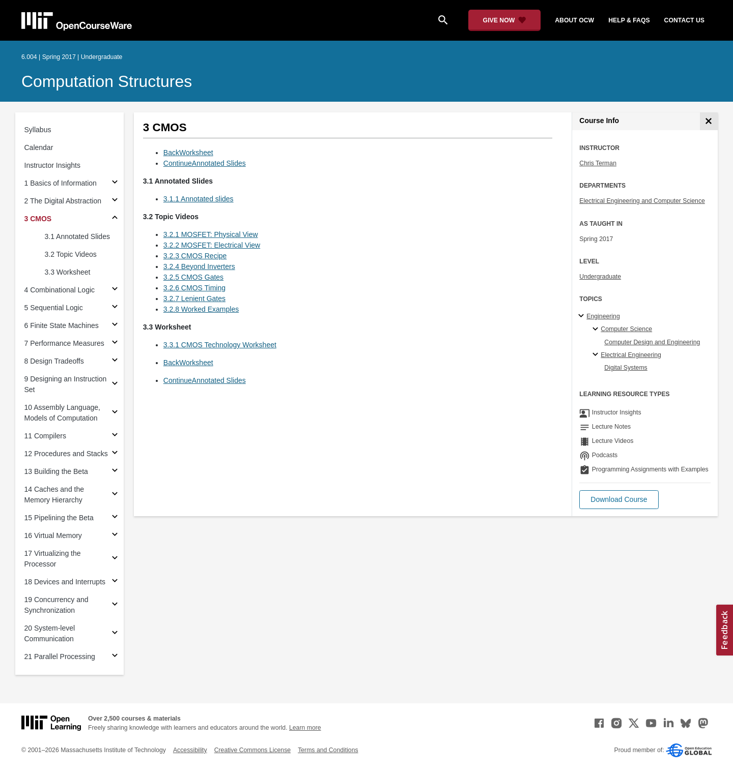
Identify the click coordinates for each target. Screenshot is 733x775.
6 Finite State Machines (61, 325)
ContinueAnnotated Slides (204, 163)
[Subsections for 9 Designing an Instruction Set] (114, 385)
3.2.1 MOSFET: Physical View (210, 234)
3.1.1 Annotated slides (198, 199)
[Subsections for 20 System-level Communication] (114, 634)
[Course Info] (709, 121)
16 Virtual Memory (53, 535)
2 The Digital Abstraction (63, 201)
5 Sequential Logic (53, 308)
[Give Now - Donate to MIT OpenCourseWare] (504, 20)
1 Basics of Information (60, 183)
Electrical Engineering (631, 355)
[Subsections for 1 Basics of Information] (114, 183)
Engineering (602, 316)
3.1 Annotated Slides (77, 236)
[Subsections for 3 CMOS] (114, 219)
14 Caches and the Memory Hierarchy (54, 494)
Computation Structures (106, 81)
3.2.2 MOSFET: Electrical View (211, 245)
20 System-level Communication (49, 633)
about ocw (574, 20)
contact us (684, 20)
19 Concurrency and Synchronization (56, 604)
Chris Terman (597, 163)
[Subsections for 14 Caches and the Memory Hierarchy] (114, 495)
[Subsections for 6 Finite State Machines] (114, 326)
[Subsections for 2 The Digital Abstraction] (114, 201)
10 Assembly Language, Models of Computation (62, 412)
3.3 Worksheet (68, 272)
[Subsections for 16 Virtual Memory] (114, 536)
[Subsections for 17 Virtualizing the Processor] (114, 559)
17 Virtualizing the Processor (52, 558)
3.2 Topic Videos (71, 254)
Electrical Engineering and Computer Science (642, 200)
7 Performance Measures (64, 343)
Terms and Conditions (328, 750)
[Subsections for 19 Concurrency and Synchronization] (114, 605)
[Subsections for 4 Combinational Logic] (114, 290)
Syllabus (37, 130)
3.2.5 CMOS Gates (193, 277)
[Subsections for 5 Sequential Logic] (114, 308)
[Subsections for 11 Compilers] (114, 436)
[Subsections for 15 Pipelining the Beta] (114, 518)
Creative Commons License (252, 750)
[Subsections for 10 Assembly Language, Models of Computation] (114, 413)
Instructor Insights (52, 165)
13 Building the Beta (56, 471)
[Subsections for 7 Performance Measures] (114, 343)
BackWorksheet (188, 152)
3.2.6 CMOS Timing (194, 288)
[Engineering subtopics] (582, 316)
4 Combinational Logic (59, 290)
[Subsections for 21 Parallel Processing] (114, 657)
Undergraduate (600, 276)
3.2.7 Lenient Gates (194, 298)
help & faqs (629, 20)
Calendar (38, 147)
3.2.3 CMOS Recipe (195, 256)
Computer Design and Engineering (652, 342)
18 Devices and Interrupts (65, 582)
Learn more (305, 727)
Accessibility (190, 750)
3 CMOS (38, 219)
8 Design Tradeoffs (54, 361)
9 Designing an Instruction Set (65, 384)
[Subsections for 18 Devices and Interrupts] (114, 582)
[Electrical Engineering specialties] (597, 355)
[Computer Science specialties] (597, 329)
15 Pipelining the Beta (59, 518)
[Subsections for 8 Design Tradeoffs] (114, 361)
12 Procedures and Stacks (66, 454)
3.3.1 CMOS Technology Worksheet (219, 345)
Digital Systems (625, 367)
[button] (618, 499)
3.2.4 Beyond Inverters (199, 266)
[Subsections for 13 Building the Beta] (114, 472)
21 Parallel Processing (59, 656)
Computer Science (626, 329)
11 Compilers (45, 436)
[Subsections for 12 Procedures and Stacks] (114, 454)
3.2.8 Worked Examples (201, 309)
